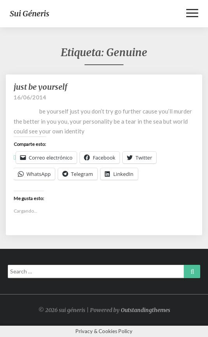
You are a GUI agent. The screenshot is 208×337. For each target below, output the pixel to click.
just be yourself (40, 87)
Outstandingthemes (145, 310)
